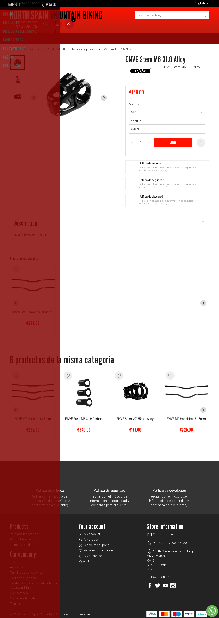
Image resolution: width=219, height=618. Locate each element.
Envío (14, 560)
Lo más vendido (21, 543)
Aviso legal (17, 565)
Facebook (149, 583)
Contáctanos (19, 591)
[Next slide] (104, 96)
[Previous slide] (34, 96)
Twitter (157, 583)
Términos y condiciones (26, 571)
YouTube (165, 583)
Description (109, 221)
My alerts (84, 559)
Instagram (173, 583)
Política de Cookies (23, 576)
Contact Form (160, 532)
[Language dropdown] (201, 3)
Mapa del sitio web (22, 596)
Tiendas (15, 602)
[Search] (172, 15)
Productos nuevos (22, 537)
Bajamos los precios (24, 532)
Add (173, 141)
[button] (17, 60)
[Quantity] (140, 141)
